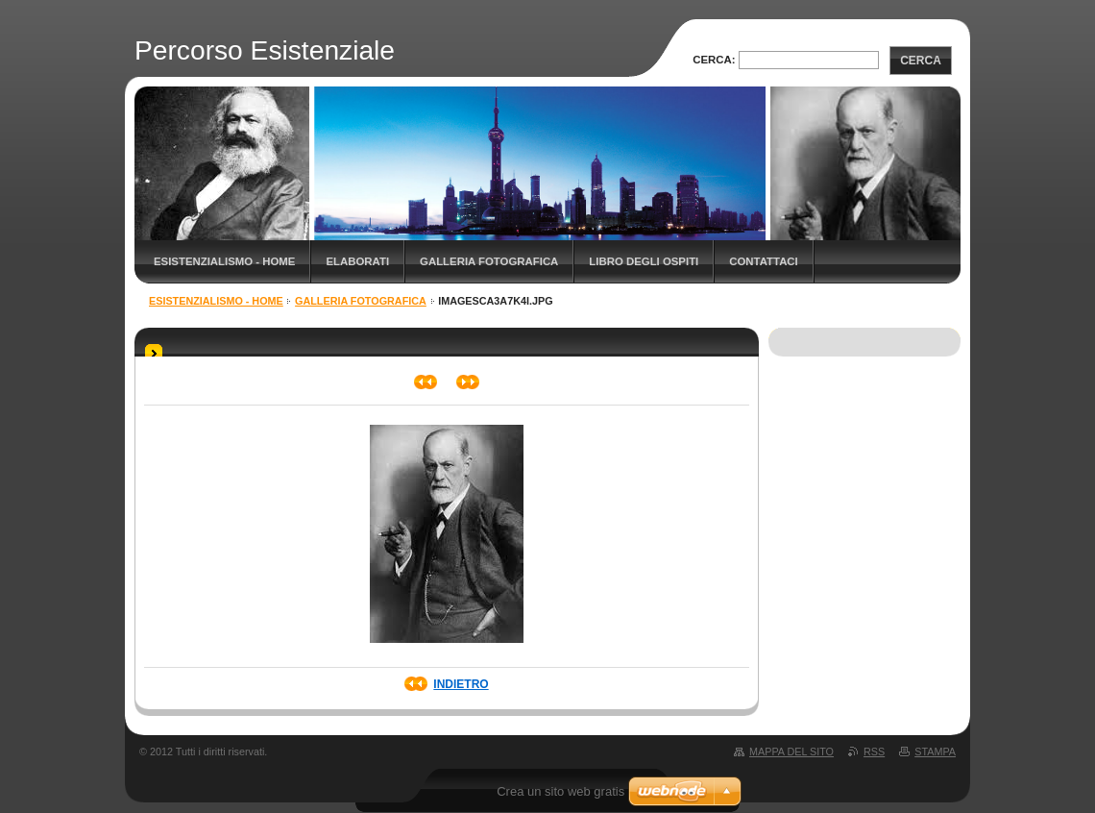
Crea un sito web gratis (560, 791)
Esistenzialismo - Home (224, 261)
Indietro (460, 684)
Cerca (920, 60)
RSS (874, 751)
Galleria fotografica (489, 261)
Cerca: (714, 59)
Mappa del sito (791, 751)
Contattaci (763, 261)
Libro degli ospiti (643, 261)
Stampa (935, 751)
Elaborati (357, 261)
